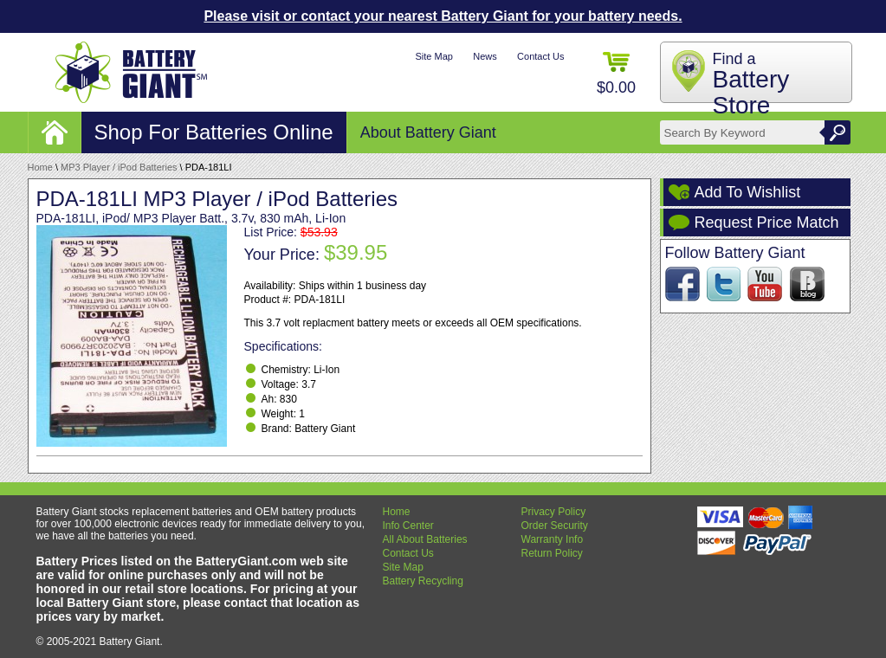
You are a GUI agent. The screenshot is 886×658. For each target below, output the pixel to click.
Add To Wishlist (748, 192)
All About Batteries (425, 539)
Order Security (554, 525)
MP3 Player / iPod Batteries (119, 167)
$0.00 (616, 74)
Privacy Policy (553, 512)
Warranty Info (552, 539)
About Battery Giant (428, 132)
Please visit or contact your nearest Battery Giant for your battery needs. (443, 16)
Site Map (433, 56)
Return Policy (552, 553)
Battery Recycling (423, 581)
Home (40, 167)
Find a (751, 84)
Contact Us (540, 56)
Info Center (408, 525)
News (485, 56)
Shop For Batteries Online (213, 132)
